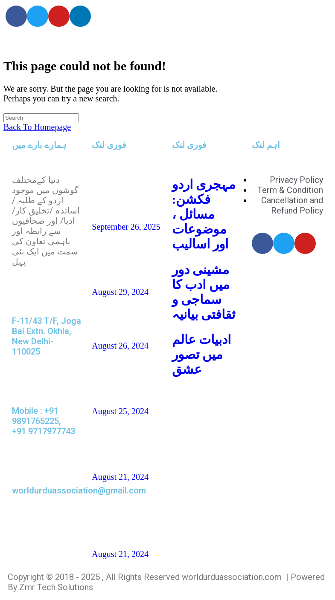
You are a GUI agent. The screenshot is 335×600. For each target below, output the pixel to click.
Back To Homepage (37, 127)
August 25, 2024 (120, 411)
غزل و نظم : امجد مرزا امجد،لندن (117, 444)
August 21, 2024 (120, 477)
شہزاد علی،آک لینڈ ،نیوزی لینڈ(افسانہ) (122, 378)
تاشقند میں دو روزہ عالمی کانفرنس (121, 193)
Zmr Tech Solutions (56, 587)
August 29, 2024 (120, 292)
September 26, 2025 (126, 226)
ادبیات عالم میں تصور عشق (201, 354)
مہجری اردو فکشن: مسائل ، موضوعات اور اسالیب (204, 214)
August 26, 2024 (120, 345)
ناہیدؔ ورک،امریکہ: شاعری (117, 259)
